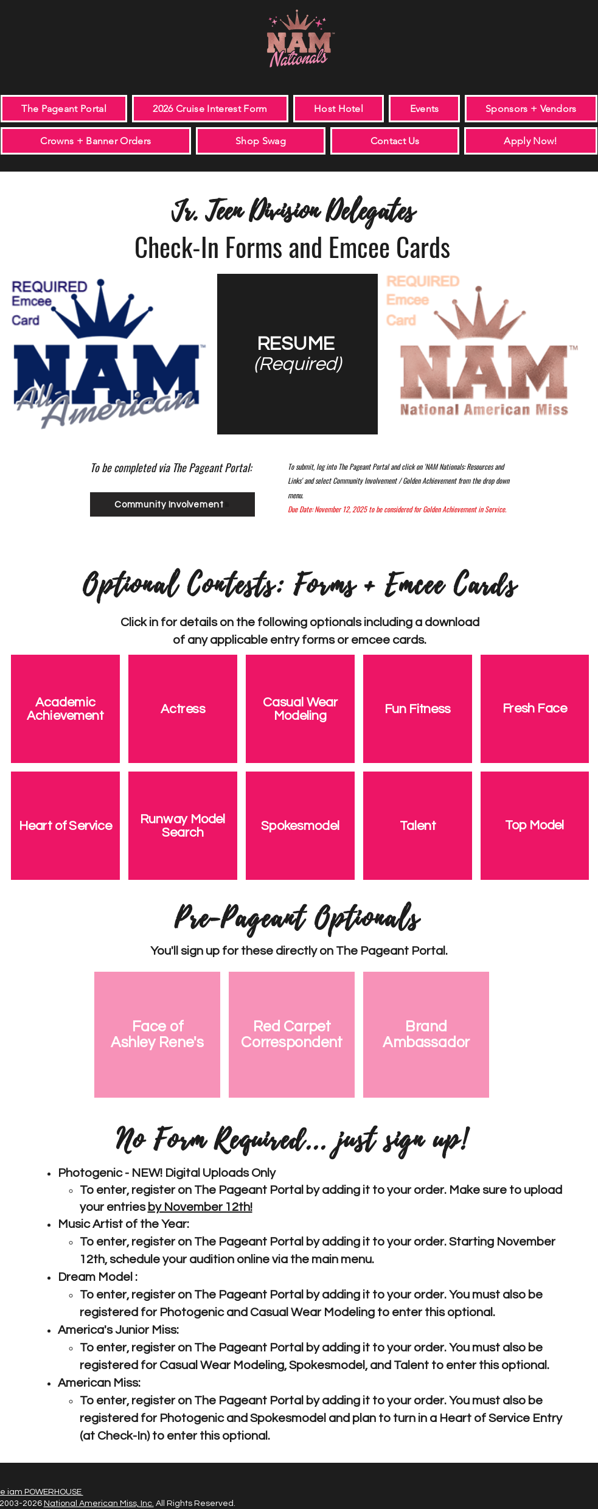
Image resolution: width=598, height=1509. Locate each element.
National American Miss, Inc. (99, 1503)
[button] (424, 108)
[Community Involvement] (172, 504)
